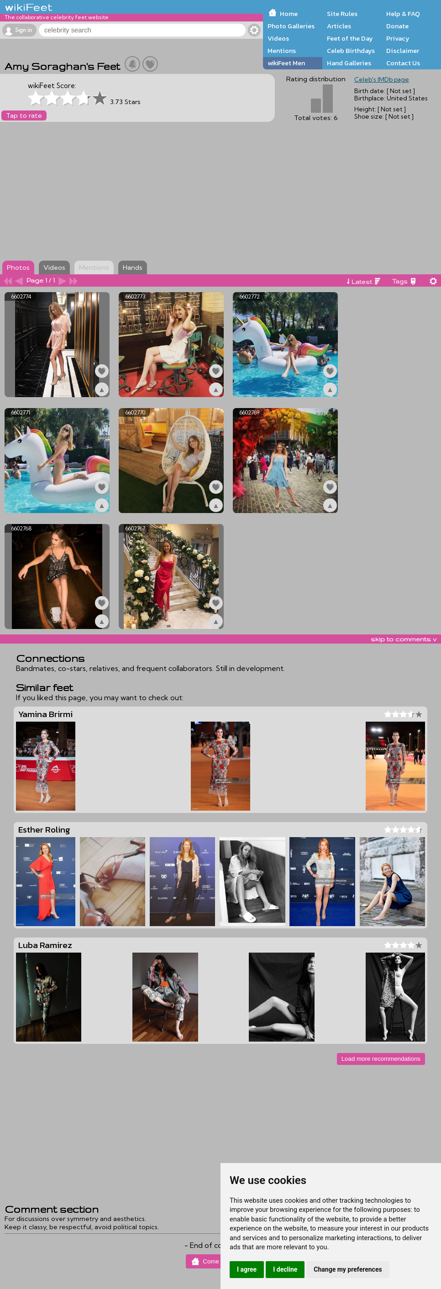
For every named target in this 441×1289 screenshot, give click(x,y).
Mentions (282, 51)
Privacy (398, 38)
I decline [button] (285, 1269)
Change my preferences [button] (348, 1269)
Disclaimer (402, 51)
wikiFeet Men (286, 63)
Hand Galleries (349, 63)
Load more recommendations (380, 1058)
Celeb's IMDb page (381, 79)
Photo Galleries (291, 26)
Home (289, 14)
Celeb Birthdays (351, 51)
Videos (278, 38)
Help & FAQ (403, 14)
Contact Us (403, 63)
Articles (339, 26)
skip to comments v (403, 639)
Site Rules (342, 14)
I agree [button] (247, 1269)
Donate (397, 26)
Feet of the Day (350, 38)
